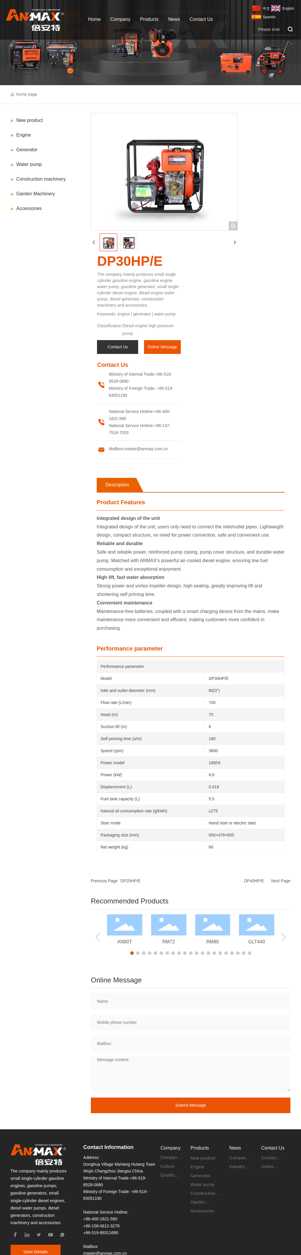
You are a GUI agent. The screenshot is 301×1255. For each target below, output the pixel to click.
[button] (132, 953)
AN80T (124, 941)
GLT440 (256, 941)
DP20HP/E (131, 880)
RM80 (212, 941)
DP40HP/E (254, 880)
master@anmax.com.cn (146, 448)
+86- (159, 374)
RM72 (168, 941)
